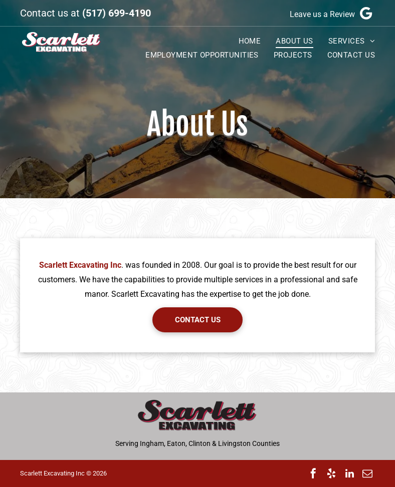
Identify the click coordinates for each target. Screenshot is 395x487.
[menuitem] (242, 41)
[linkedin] (349, 473)
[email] (367, 473)
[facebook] (313, 473)
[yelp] (331, 473)
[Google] (366, 13)
